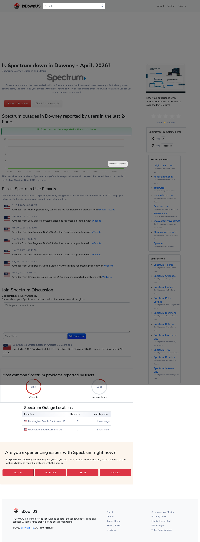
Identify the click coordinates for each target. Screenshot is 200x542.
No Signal (50, 472)
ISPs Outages (158, 525)
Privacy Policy (113, 525)
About (110, 512)
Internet (18, 472)
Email (83, 472)
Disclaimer (112, 530)
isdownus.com (27, 527)
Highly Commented (160, 521)
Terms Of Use (113, 521)
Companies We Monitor (163, 512)
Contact (111, 516)
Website (115, 472)
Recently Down (159, 516)
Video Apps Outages (161, 530)
